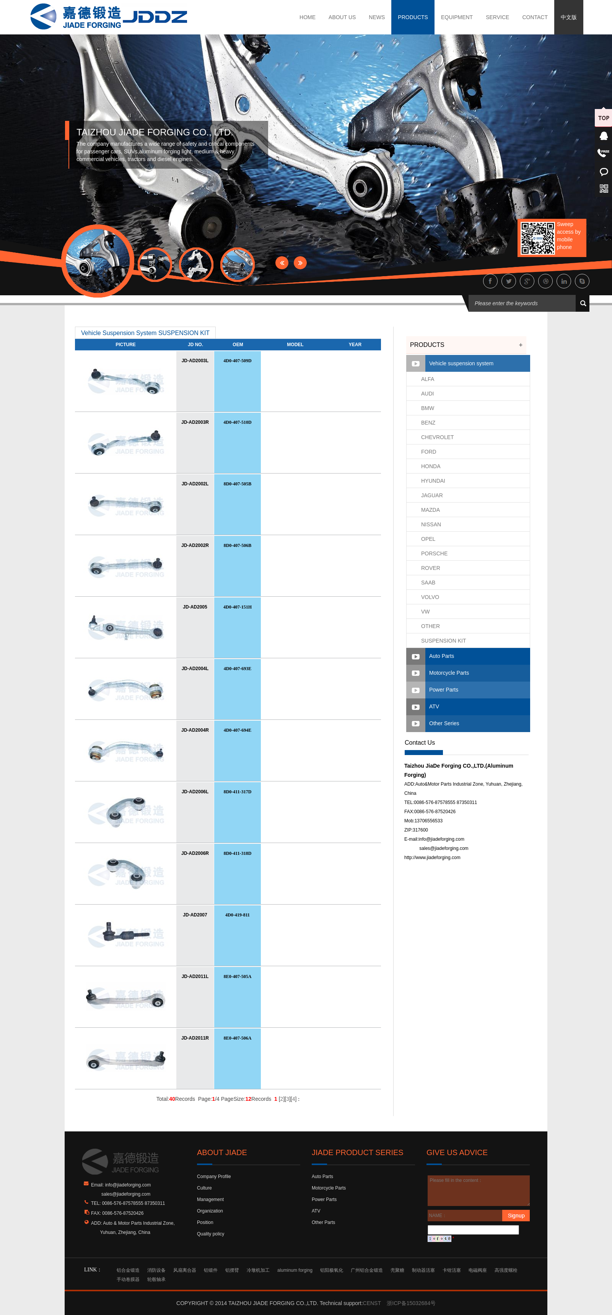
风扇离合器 (184, 1270)
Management (210, 1199)
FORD (428, 452)
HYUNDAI (433, 481)
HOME (307, 17)
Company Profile (214, 1176)
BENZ (428, 423)
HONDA (431, 466)
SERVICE (497, 17)
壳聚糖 (397, 1270)
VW (425, 612)
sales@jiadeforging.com (443, 848)
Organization (210, 1211)
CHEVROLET (437, 437)
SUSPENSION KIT (443, 641)
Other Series (444, 723)
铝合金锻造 (128, 1270)
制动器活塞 (423, 1270)
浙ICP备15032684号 (411, 1303)
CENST (372, 1303)
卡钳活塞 (452, 1270)
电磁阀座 (478, 1270)
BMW (427, 408)
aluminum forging (295, 1270)
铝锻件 (211, 1270)
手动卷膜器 (128, 1279)
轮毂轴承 (156, 1279)
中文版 (569, 17)
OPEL (428, 539)
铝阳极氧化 (331, 1270)
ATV (434, 706)
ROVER (430, 568)
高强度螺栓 (506, 1270)
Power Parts (443, 690)
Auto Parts (441, 656)
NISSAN (431, 524)
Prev (281, 262)
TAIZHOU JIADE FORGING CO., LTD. (154, 132)
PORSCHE (434, 553)
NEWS (377, 17)
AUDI (427, 394)
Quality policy (210, 1234)
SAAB (428, 582)
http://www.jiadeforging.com (432, 857)
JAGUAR (432, 495)
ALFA (427, 379)
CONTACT (535, 17)
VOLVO (430, 597)
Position (205, 1222)
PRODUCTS (413, 17)
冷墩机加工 (258, 1270)
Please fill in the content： (479, 1190)
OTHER (430, 626)
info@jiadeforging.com (441, 839)
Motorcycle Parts (449, 673)
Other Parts (323, 1222)
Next (300, 262)
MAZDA (430, 510)
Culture (204, 1188)
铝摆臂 (232, 1270)
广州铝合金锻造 (367, 1270)
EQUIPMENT (457, 17)
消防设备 (156, 1270)
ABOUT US (342, 17)
